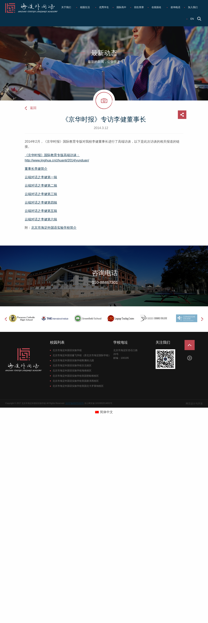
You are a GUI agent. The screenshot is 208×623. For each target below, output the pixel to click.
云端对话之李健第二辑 (41, 185)
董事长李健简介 (36, 168)
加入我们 (193, 7)
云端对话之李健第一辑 (41, 177)
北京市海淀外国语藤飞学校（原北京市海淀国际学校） (82, 355)
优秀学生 (104, 7)
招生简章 (139, 7)
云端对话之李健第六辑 (41, 219)
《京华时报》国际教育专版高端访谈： (52, 155)
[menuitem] (67, 7)
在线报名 (156, 7)
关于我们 (66, 7)
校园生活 (85, 7)
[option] (21, 318)
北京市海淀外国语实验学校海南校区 (72, 370)
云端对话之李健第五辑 (41, 211)
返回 (33, 108)
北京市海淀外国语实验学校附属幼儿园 (73, 360)
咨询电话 (175, 7)
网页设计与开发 (194, 403)
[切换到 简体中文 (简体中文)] (104, 412)
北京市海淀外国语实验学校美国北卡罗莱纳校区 (78, 386)
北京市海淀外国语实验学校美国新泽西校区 (76, 380)
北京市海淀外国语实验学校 (67, 350)
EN (192, 18)
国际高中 (121, 7)
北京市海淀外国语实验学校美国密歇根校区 (76, 375)
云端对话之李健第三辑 (41, 194)
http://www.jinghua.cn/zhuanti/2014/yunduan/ (57, 160)
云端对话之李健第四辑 (41, 202)
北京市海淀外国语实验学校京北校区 (72, 365)
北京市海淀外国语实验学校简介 (53, 227)
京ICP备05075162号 (74, 403)
